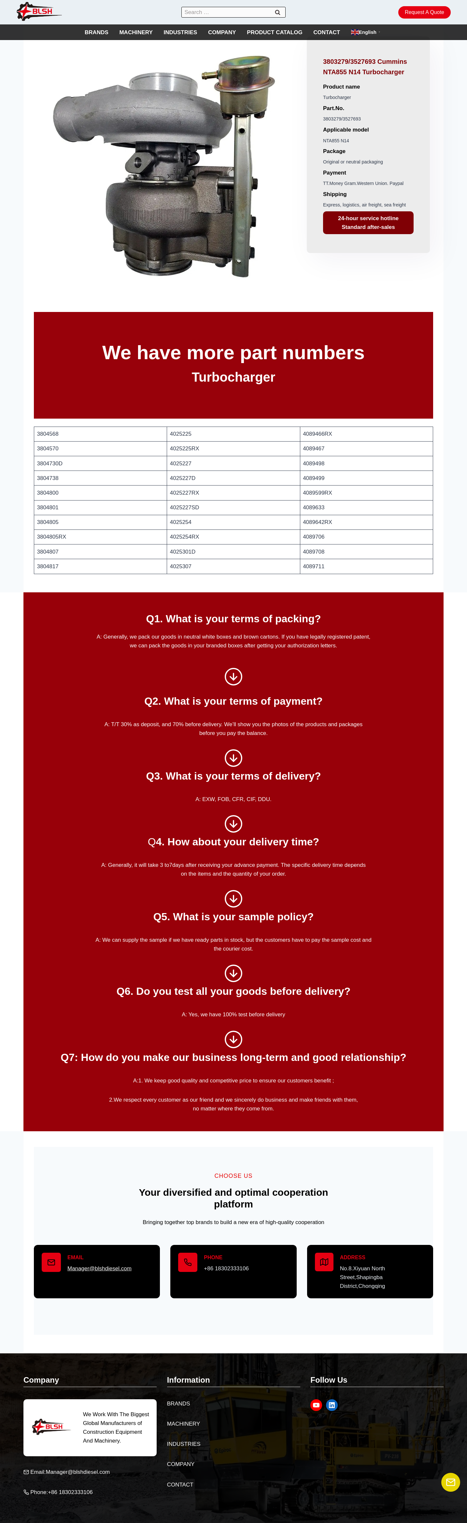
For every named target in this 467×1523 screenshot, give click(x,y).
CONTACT (326, 32)
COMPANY (222, 32)
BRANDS (96, 32)
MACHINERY (135, 32)
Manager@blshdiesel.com (99, 1268)
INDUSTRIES (180, 32)
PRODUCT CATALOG (274, 32)
